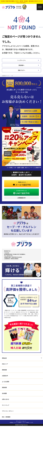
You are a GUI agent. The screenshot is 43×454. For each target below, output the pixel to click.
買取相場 (4, 392)
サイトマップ (5, 409)
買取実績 (4, 374)
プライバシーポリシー (8, 415)
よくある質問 (5, 386)
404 (12, 79)
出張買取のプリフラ (5, 79)
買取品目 (4, 362)
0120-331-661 (10, 260)
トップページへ (21, 61)
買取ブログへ (21, 74)
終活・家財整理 (6, 421)
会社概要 (4, 397)
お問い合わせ (5, 403)
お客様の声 (5, 380)
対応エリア (5, 368)
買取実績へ (21, 67)
